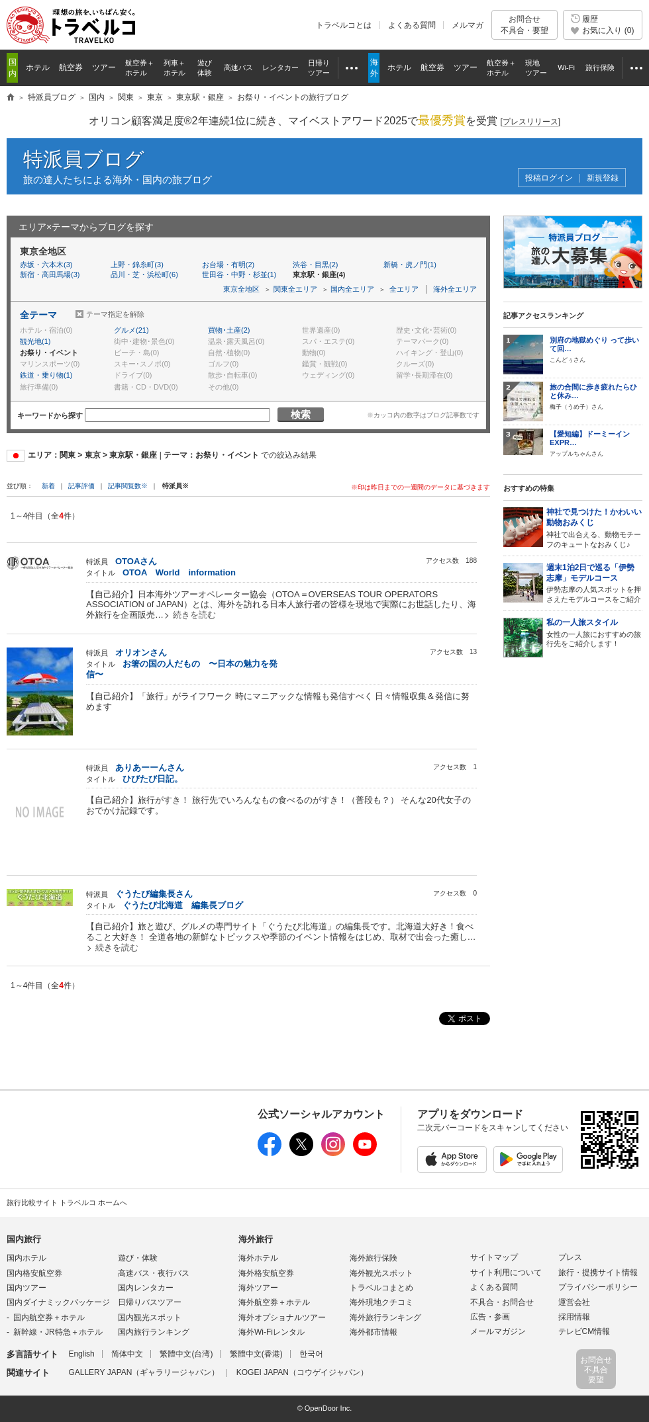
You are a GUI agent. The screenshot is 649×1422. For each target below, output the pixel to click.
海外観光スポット (381, 1273)
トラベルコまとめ (381, 1287)
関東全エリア (295, 289)
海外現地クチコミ (381, 1302)
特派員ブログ (83, 159)
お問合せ (524, 25)
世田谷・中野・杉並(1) (239, 274)
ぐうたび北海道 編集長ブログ (183, 905)
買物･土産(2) (229, 330)
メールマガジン (498, 1331)
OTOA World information (179, 572)
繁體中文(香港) (256, 1354)
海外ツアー (258, 1287)
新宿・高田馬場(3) (49, 274)
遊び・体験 (138, 1258)
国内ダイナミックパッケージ (58, 1302)
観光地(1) (35, 341)
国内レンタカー (146, 1287)
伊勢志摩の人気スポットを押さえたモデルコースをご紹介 (594, 583)
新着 (49, 485)
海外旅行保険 (373, 1258)
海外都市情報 (373, 1332)
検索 (301, 414)
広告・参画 (490, 1316)
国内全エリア (352, 289)
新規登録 (603, 178)
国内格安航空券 (34, 1273)
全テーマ (38, 315)
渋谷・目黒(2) (315, 265)
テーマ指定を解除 (115, 314)
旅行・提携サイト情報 (598, 1272)
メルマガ (467, 25)
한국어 (311, 1354)
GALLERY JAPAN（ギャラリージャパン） (143, 1372)
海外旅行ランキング (385, 1317)
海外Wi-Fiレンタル (271, 1332)
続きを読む (194, 615)
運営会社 (574, 1302)
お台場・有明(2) (228, 265)
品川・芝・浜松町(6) (144, 274)
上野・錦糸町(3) (137, 265)
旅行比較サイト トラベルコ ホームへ (67, 1202)
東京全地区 (241, 289)
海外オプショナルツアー (282, 1317)
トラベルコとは (344, 25)
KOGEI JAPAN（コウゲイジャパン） (302, 1372)
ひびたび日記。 (153, 779)
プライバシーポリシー (598, 1287)
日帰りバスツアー (149, 1302)
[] (530, 122)
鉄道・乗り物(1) (46, 375)
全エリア (404, 289)
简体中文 (127, 1354)
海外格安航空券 (266, 1273)
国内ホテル (26, 1258)
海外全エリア (455, 289)
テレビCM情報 (584, 1331)
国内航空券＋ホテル (49, 1317)
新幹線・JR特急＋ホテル (58, 1332)
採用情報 (574, 1316)
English (81, 1354)
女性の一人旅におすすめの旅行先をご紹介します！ (594, 633)
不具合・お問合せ (502, 1302)
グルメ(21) (131, 330)
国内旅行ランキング (153, 1332)
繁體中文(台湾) (186, 1354)
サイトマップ (494, 1257)
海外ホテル (258, 1258)
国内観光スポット (149, 1317)
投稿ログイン (549, 178)
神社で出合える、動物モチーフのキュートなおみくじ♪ (594, 527)
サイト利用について (506, 1272)
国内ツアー (26, 1287)
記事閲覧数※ (128, 485)
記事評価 (81, 485)
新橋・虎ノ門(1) (409, 265)
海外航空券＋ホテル (274, 1302)
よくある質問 (412, 25)
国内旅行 (24, 1239)
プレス (570, 1257)
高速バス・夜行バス (153, 1273)
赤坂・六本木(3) (46, 265)
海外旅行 (255, 1239)
